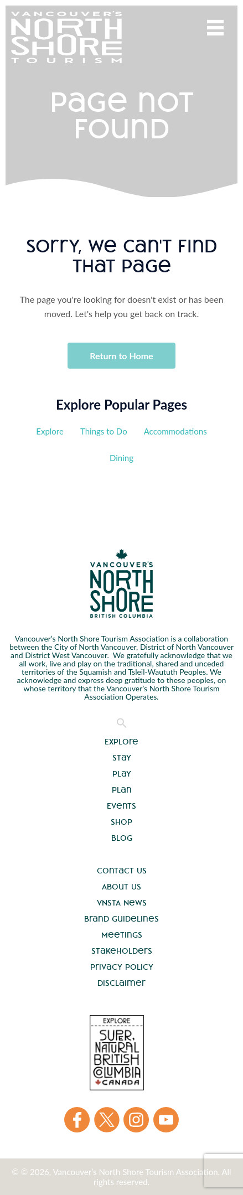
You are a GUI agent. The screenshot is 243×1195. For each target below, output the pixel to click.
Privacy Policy (121, 967)
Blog (121, 838)
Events (121, 805)
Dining (121, 458)
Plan (122, 789)
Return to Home (121, 355)
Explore (50, 431)
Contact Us (122, 870)
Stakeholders (121, 950)
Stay (121, 757)
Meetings (121, 934)
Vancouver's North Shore (121, 583)
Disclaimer (121, 983)
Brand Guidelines (121, 918)
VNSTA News (122, 902)
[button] (121, 725)
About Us (121, 886)
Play (121, 773)
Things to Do (103, 431)
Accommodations (175, 431)
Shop (121, 822)
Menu (215, 27)
